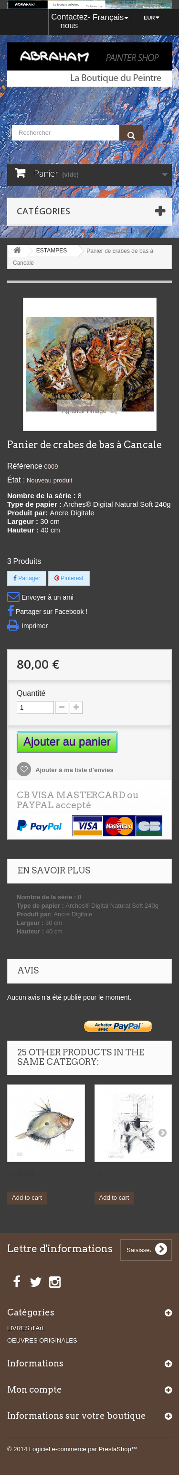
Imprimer (34, 626)
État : (16, 480)
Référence (24, 466)
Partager (26, 578)
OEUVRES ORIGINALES (42, 1340)
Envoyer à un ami (47, 597)
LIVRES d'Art (25, 1328)
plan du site (152, 230)
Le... (101, 1173)
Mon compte (34, 1390)
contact (117, 230)
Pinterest (69, 578)
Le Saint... (23, 1173)
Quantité (31, 693)
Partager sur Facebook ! (51, 611)
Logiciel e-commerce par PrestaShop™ (83, 1449)
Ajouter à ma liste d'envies (74, 769)
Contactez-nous (70, 21)
